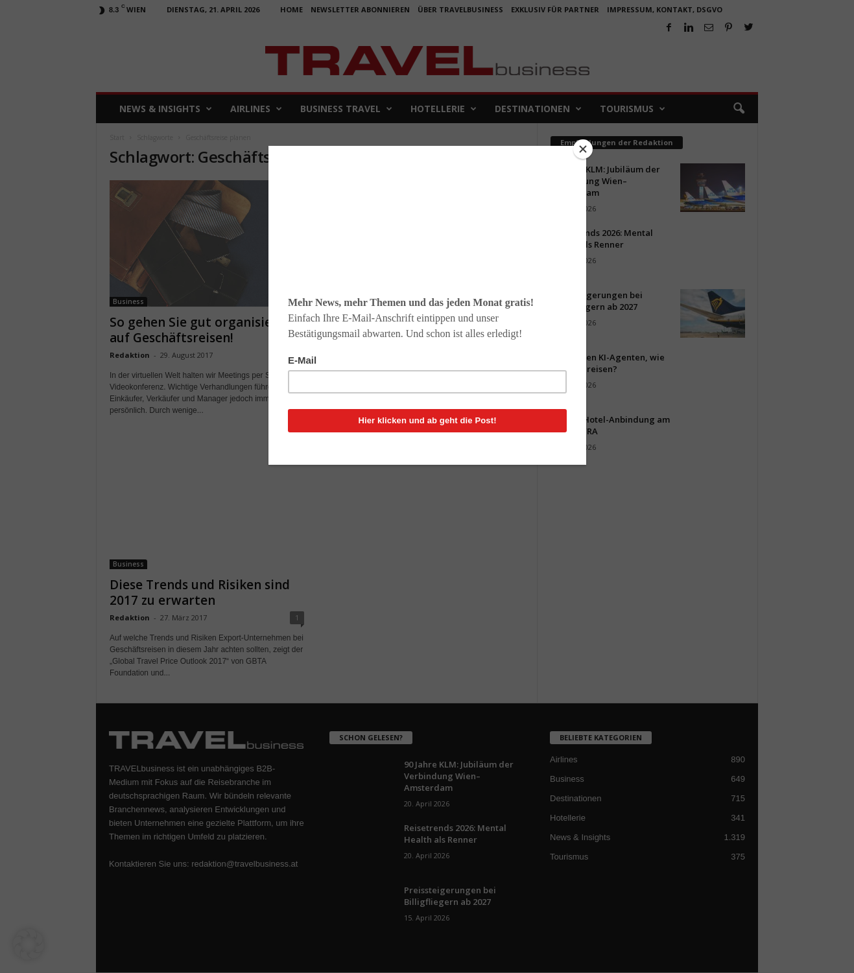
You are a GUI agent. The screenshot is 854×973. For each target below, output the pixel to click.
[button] (28, 944)
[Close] (583, 149)
